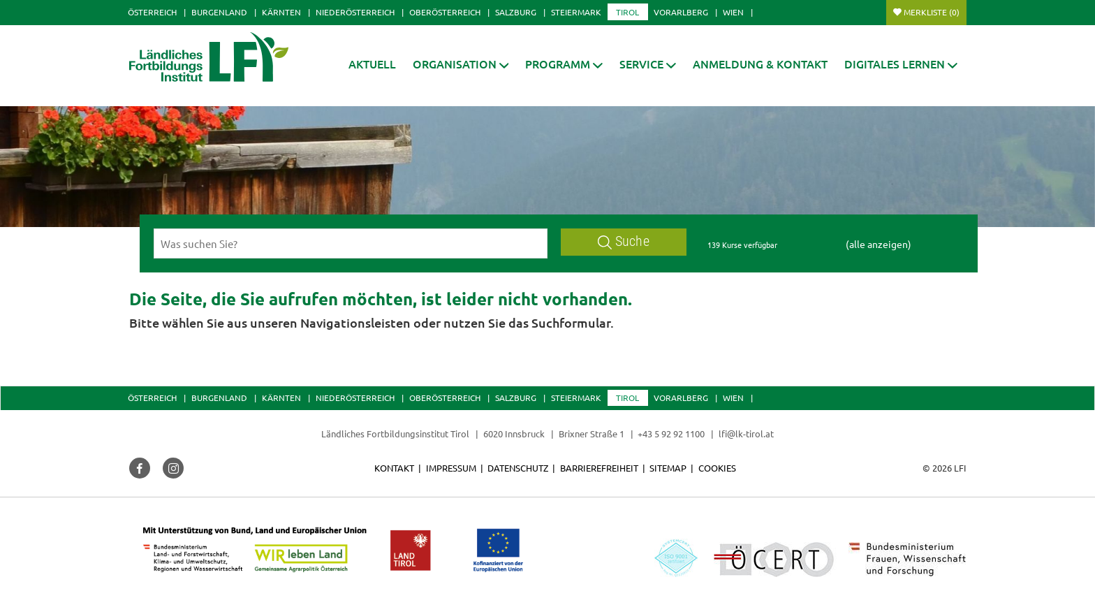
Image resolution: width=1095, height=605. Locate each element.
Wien (733, 11)
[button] (564, 64)
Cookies (717, 468)
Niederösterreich (355, 11)
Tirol (627, 11)
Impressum (451, 468)
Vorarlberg (681, 11)
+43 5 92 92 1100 (671, 433)
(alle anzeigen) (878, 244)
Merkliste (932, 11)
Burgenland (219, 11)
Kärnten (281, 11)
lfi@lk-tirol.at (746, 433)
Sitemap (667, 468)
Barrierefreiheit (599, 468)
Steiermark (576, 11)
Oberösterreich (444, 11)
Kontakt (394, 468)
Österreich (152, 11)
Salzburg (515, 11)
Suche (623, 241)
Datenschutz (517, 468)
